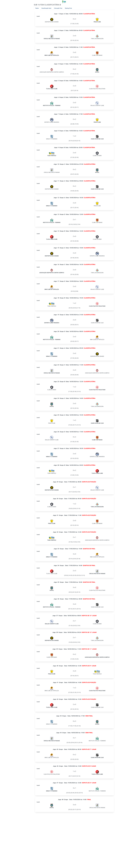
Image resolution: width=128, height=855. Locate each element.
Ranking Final (68, 8)
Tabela (37, 8)
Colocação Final (58, 8)
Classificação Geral (46, 8)
